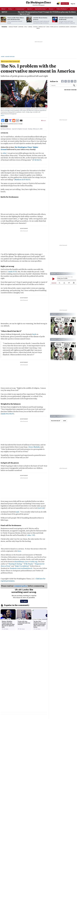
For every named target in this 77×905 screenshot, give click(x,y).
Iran (48, 26)
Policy (10, 9)
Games (72, 9)
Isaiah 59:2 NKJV (7, 414)
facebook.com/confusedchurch (21, 568)
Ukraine (20, 26)
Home (2, 56)
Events (51, 9)
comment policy (20, 586)
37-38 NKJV (37, 160)
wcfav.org (33, 561)
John (4, 153)
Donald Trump (13, 26)
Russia (36, 26)
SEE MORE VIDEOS (70, 89)
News (3, 9)
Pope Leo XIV (54, 26)
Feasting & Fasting (15, 564)
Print (43, 120)
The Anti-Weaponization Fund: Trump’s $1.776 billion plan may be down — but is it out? (47, 13)
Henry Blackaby (34, 447)
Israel (30, 26)
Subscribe (65, 4)
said (17, 512)
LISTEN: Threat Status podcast (40, 18)
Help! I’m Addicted (21, 566)
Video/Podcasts (62, 9)
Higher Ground (10, 56)
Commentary (19, 9)
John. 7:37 (30, 535)
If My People (28, 564)
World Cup (42, 26)
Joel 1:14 (41, 508)
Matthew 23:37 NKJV (22, 179)
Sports (29, 9)
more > (3, 115)
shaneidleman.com (21, 561)
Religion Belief (55, 420)
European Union (64, 26)
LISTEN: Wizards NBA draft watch (66, 18)
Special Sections (40, 9)
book (34, 334)
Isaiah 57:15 (12, 271)
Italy (25, 26)
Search (74, 85)
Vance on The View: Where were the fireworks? (15, 18)
